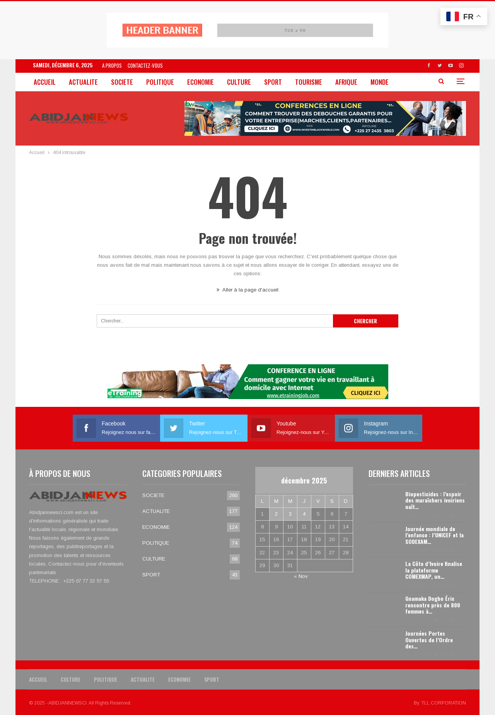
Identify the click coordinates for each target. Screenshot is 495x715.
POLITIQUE (160, 82)
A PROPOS (112, 65)
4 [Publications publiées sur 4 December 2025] (304, 514)
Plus (409, 82)
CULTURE (239, 82)
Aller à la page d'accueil (247, 290)
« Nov (301, 576)
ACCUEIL (45, 82)
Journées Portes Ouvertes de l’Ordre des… (429, 639)
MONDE (379, 82)
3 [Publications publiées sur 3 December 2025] (290, 514)
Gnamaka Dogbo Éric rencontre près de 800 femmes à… (432, 605)
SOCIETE (122, 82)
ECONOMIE (200, 82)
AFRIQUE (346, 82)
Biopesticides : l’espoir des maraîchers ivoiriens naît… (435, 500)
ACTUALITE (83, 82)
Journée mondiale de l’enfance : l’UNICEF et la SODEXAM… (434, 535)
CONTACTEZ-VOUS (145, 65)
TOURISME (308, 82)
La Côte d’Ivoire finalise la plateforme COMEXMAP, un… (433, 570)
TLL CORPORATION (444, 703)
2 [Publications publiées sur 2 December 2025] (276, 514)
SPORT (273, 82)
